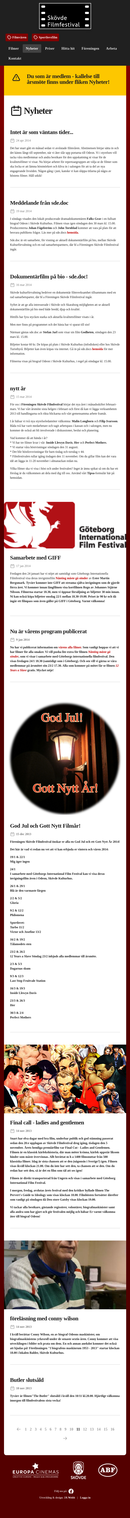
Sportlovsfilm (45, 37)
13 (92, 1429)
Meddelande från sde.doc (39, 203)
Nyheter (32, 48)
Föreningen (90, 48)
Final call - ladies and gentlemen (47, 1122)
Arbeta (111, 48)
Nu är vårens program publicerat (48, 631)
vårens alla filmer (69, 647)
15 (105, 1429)
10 (71, 1429)
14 (99, 1429)
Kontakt (15, 58)
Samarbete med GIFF (35, 557)
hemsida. (73, 232)
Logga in (85, 1497)
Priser (50, 48)
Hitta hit (68, 48)
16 (112, 1429)
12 (85, 1429)
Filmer (14, 48)
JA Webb (69, 1497)
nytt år (18, 388)
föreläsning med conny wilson (44, 1318)
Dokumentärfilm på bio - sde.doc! (49, 276)
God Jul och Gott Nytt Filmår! (45, 825)
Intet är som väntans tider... (41, 132)
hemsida (97, 349)
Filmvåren (17, 37)
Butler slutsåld (27, 1380)
